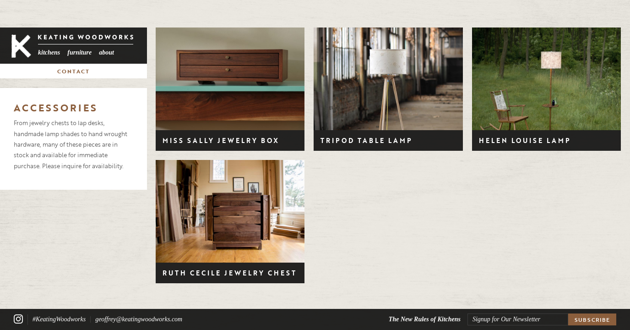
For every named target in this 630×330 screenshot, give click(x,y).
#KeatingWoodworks (59, 319)
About (106, 52)
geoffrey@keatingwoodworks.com (138, 319)
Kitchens (49, 52)
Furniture (79, 52)
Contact (73, 71)
